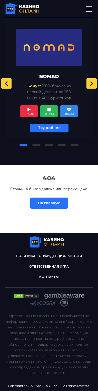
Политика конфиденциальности (49, 256)
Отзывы (69, 114)
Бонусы (49, 114)
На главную (49, 203)
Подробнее (49, 127)
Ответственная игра (49, 266)
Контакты (49, 277)
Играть (29, 114)
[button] (6, 83)
